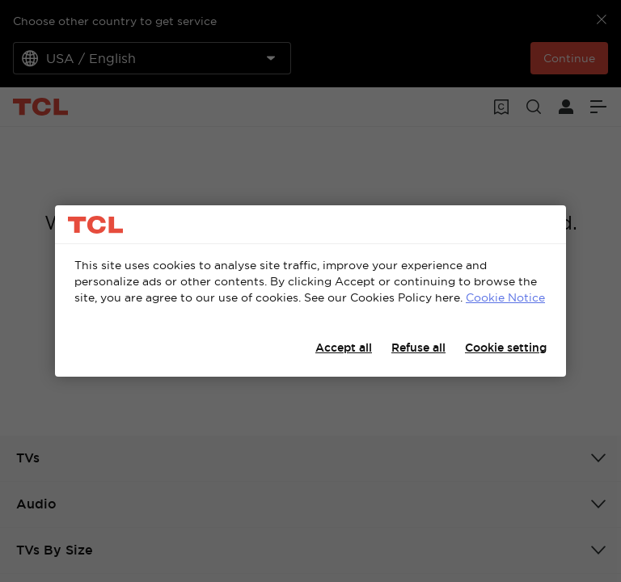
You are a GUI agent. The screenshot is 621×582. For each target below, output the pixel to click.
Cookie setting (506, 347)
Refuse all (418, 347)
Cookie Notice (505, 297)
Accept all (343, 347)
